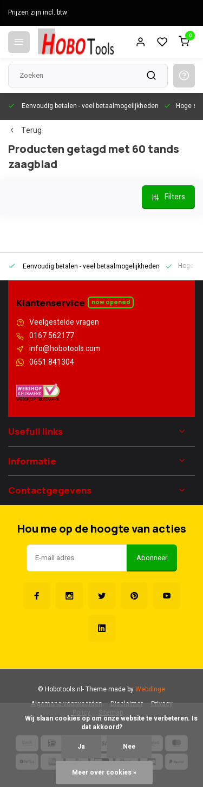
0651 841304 (51, 362)
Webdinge (150, 689)
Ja (81, 746)
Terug (25, 130)
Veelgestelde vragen (64, 322)
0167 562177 (51, 336)
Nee (129, 746)
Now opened (110, 302)
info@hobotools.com (64, 349)
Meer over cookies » (104, 772)
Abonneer (151, 558)
